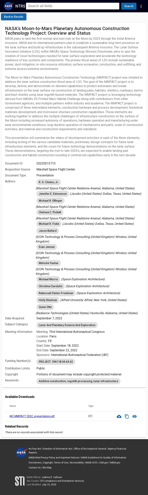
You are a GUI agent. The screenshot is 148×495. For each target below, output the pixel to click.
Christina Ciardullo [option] (50, 286)
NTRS (20, 6)
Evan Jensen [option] (46, 247)
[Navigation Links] (141, 6)
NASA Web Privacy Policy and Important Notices (54, 457)
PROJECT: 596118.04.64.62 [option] (55, 362)
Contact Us (35, 467)
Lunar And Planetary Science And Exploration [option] (67, 325)
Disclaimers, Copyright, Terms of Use (48, 462)
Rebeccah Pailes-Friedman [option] (56, 293)
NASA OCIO (91, 462)
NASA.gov (115, 462)
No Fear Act (35, 448)
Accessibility (77, 462)
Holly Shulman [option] (47, 300)
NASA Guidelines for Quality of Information (103, 457)
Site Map (46, 467)
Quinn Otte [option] (45, 307)
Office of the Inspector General (90, 448)
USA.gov (103, 462)
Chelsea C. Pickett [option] (49, 212)
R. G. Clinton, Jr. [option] (48, 182)
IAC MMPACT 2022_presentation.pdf (32, 416)
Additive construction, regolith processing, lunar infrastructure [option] (78, 381)
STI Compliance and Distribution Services (62, 481)
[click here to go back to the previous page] (13, 16)
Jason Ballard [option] (47, 231)
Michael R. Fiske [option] (48, 224)
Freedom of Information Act (57, 448)
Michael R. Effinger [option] (50, 201)
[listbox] (89, 184)
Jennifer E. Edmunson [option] (52, 194)
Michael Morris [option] (48, 279)
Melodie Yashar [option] (48, 263)
